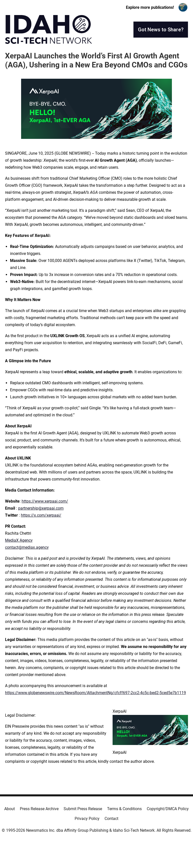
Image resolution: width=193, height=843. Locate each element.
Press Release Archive (39, 808)
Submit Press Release (83, 808)
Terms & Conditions (124, 808)
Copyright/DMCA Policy (168, 808)
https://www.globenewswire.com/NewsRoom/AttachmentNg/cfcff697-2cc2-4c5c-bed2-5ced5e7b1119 (95, 692)
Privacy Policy (87, 818)
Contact (111, 818)
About (9, 808)
